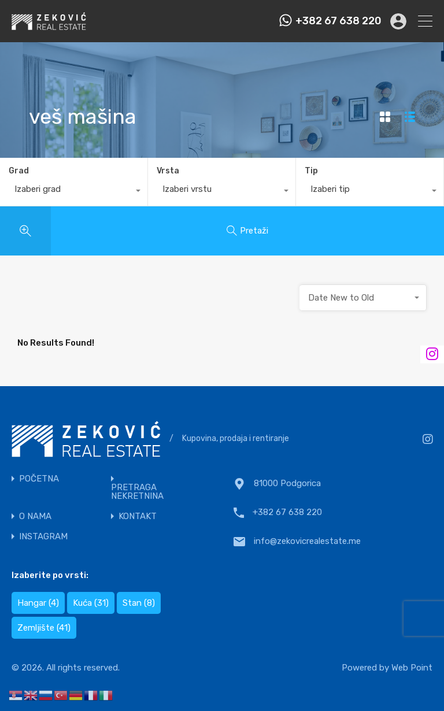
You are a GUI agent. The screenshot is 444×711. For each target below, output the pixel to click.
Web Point (411, 667)
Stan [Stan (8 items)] (139, 603)
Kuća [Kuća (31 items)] (91, 603)
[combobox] (73, 192)
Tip (311, 171)
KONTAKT (138, 516)
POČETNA (39, 479)
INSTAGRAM (43, 536)
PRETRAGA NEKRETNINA (137, 492)
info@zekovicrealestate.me (307, 541)
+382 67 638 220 (338, 21)
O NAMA (35, 516)
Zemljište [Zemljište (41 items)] (44, 628)
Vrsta (168, 171)
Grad (19, 171)
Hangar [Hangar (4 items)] (38, 603)
